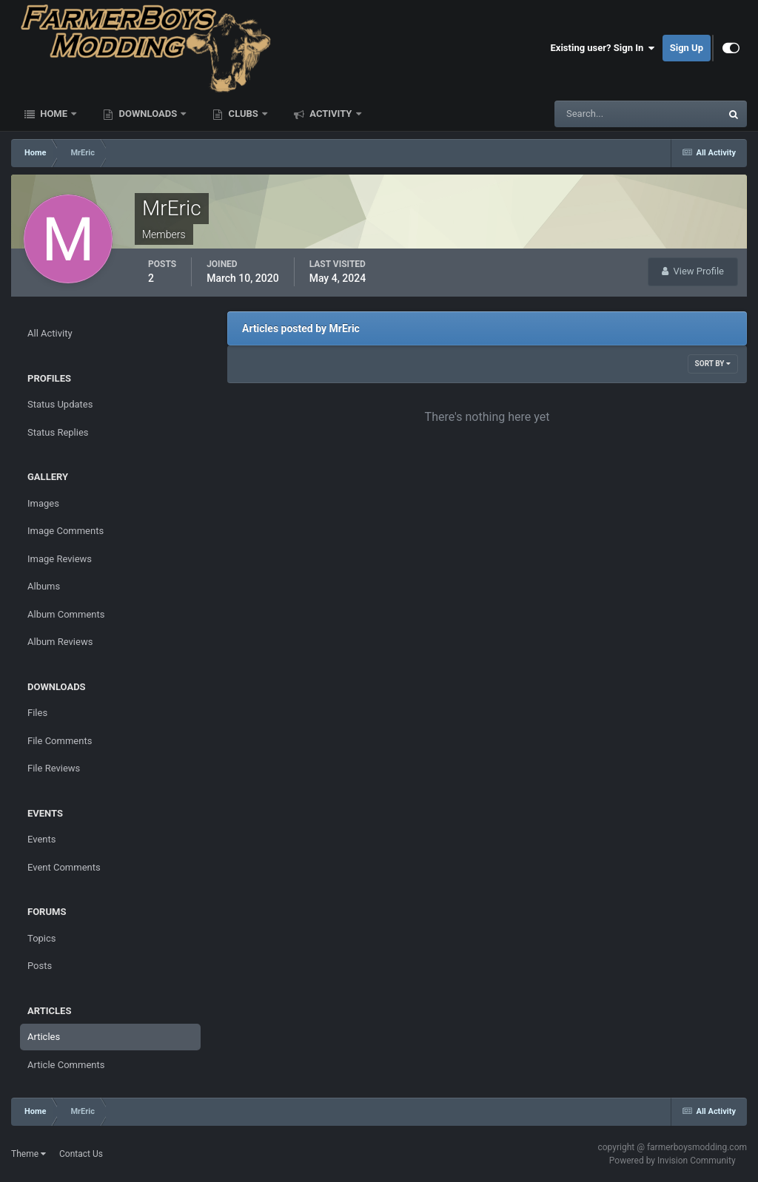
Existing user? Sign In (603, 48)
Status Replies (58, 432)
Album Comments (65, 614)
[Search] (592, 114)
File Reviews (53, 768)
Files (37, 712)
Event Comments (64, 867)
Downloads (147, 113)
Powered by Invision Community (672, 1160)
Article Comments (65, 1064)
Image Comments (65, 530)
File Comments (59, 740)
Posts (39, 965)
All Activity (50, 333)
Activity (331, 113)
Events (41, 839)
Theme (28, 1154)
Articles (43, 1036)
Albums (43, 586)
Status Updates (60, 404)
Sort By (713, 363)
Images (43, 503)
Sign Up (686, 47)
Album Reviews (60, 641)
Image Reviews (59, 558)
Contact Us (81, 1154)
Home (54, 113)
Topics (41, 938)
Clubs (243, 113)
